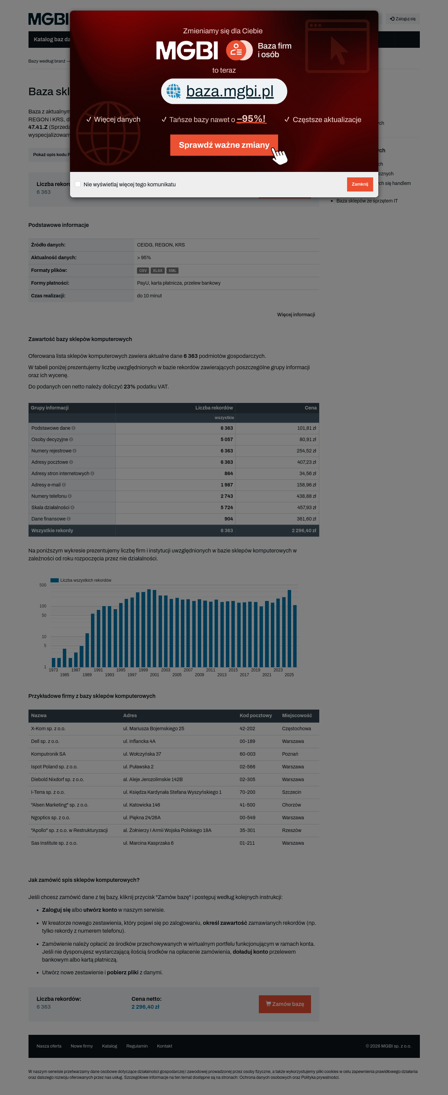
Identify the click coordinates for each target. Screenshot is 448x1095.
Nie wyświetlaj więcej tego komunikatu (130, 184)
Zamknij (360, 184)
